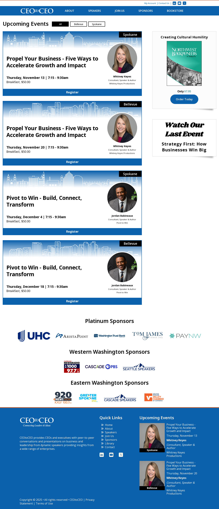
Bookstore (175, 11)
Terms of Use (44, 503)
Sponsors (145, 11)
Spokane (97, 24)
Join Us (119, 11)
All (60, 24)
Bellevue (78, 24)
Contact (108, 447)
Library (107, 443)
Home (107, 425)
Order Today (184, 99)
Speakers (94, 11)
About (69, 11)
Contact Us (164, 3)
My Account (150, 3)
